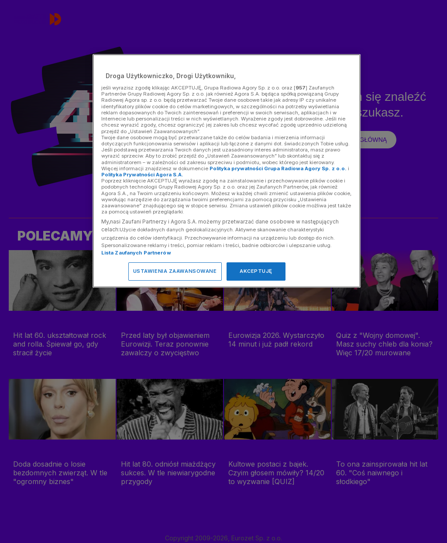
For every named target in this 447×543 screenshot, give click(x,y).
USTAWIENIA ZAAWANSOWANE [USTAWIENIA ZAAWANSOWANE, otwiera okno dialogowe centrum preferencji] (175, 271)
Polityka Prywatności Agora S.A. (142, 175)
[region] (227, 171)
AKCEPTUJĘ (256, 271)
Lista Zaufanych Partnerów (136, 253)
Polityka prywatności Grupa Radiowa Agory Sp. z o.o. (278, 168)
